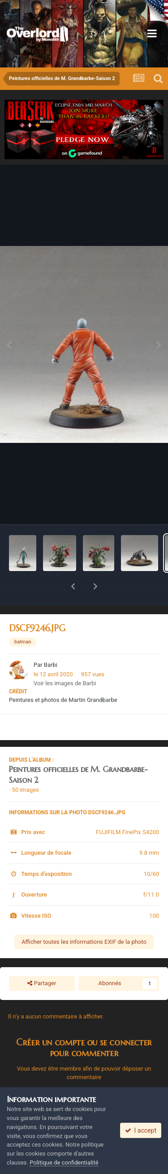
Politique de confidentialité (64, 1162)
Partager (41, 960)
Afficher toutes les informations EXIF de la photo (84, 918)
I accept (140, 1130)
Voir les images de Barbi (65, 659)
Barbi (50, 641)
